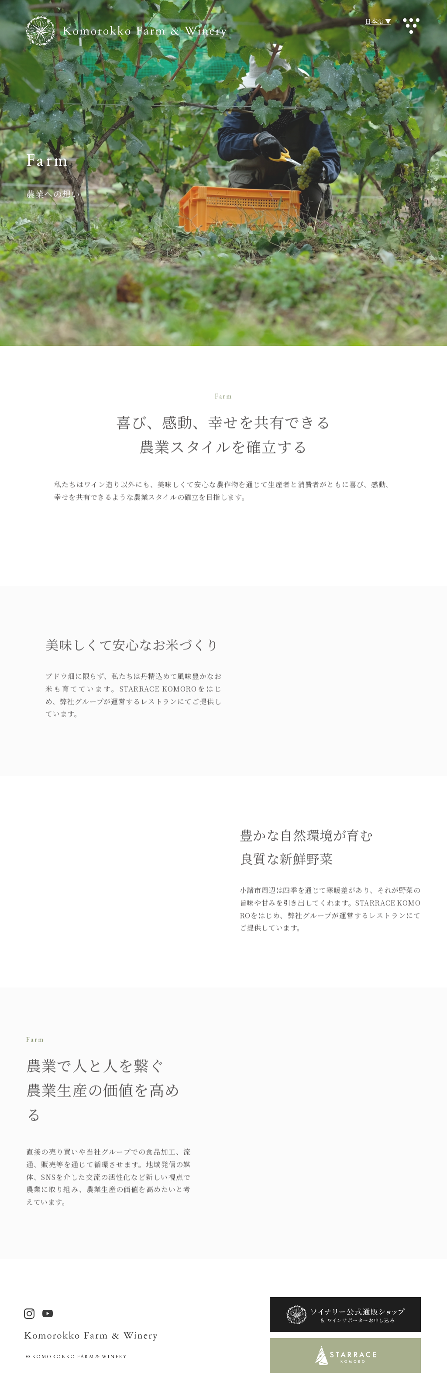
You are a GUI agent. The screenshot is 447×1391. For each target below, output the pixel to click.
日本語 (374, 21)
